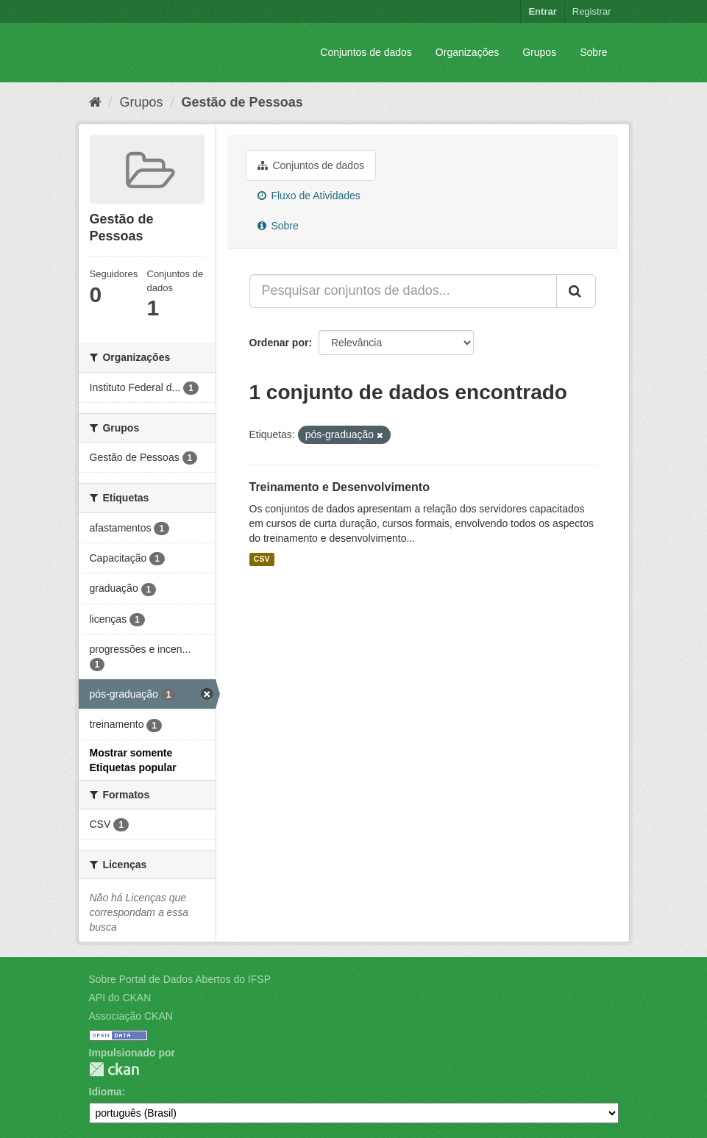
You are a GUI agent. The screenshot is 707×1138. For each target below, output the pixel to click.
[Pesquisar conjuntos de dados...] (403, 291)
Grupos (539, 52)
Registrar (591, 11)
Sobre (593, 52)
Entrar (542, 11)
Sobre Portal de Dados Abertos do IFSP (180, 979)
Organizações (467, 52)
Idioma (105, 1092)
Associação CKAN (131, 1016)
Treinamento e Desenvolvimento (339, 487)
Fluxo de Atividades (308, 195)
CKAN (114, 1069)
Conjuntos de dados (366, 52)
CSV (262, 559)
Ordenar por (279, 342)
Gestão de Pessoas (242, 102)
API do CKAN (120, 997)
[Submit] (576, 291)
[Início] (95, 102)
